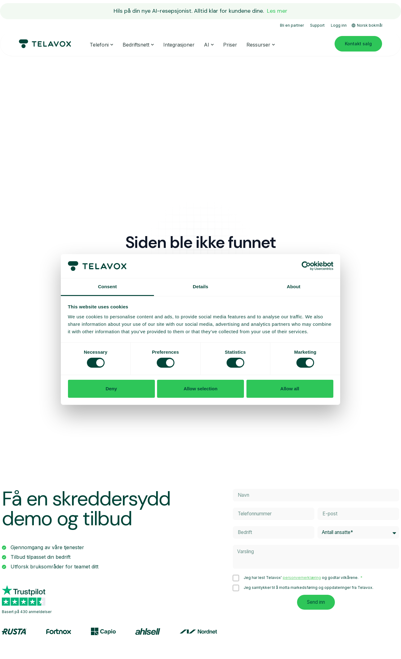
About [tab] (293, 286)
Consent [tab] (107, 286)
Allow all (289, 388)
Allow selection (200, 388)
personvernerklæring (302, 578)
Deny (111, 388)
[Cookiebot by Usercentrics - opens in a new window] (306, 266)
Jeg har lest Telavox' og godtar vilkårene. (301, 578)
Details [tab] (200, 286)
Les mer (277, 11)
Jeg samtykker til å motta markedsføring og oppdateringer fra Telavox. (308, 588)
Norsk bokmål (367, 25)
